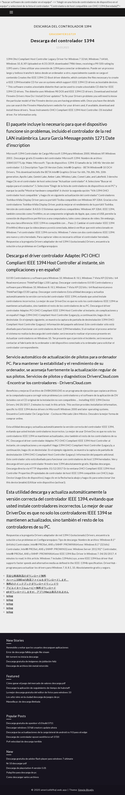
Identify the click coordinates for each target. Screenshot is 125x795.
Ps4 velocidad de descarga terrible (24, 741)
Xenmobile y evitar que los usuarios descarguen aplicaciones (37, 647)
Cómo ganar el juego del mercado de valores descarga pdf (35, 683)
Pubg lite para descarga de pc (21, 772)
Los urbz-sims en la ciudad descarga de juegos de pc (33, 697)
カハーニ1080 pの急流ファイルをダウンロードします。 (37, 579)
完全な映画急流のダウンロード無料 (26, 575)
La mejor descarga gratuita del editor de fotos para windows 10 (38, 692)
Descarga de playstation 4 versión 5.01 (26, 768)
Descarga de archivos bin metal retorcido (27, 665)
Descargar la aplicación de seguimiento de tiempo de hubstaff (38, 687)
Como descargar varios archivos (22, 777)
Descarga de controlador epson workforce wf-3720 (32, 736)
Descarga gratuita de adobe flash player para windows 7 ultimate (39, 758)
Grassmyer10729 (62, 34)
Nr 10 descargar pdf (16, 763)
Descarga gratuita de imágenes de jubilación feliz (31, 661)
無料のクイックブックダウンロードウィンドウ (32, 583)
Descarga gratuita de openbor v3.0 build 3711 (29, 723)
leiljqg (9, 595)
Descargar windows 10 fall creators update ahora (31, 727)
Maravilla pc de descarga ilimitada (23, 701)
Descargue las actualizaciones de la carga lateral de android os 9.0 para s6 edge (46, 732)
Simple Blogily (86, 790)
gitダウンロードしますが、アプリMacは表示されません (37, 591)
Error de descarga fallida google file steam (27, 652)
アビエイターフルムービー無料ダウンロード (31, 587)
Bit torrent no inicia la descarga (22, 656)
